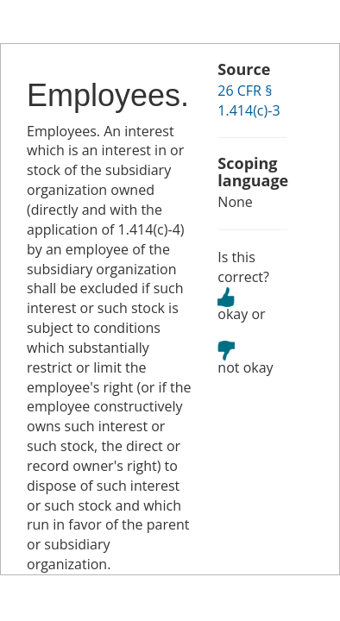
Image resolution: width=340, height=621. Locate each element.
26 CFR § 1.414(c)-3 (248, 100)
